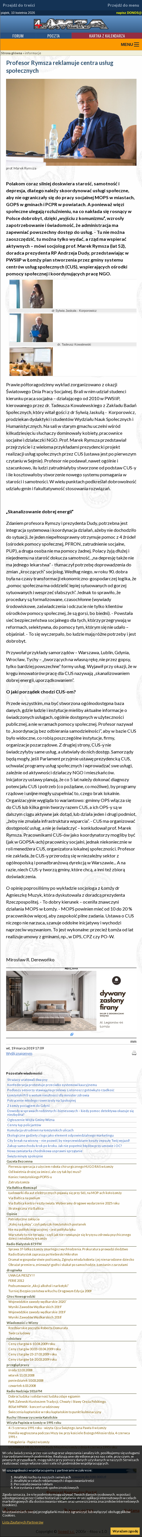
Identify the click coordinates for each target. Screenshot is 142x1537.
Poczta (53, 36)
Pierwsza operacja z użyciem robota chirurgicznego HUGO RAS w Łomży (60, 1166)
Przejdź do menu (123, 5)
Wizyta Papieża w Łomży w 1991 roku (34, 1422)
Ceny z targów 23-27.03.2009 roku (32, 1354)
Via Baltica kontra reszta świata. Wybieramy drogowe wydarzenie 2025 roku (63, 1203)
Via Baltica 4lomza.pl (22, 1187)
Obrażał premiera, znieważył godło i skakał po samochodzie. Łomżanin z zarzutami (68, 1264)
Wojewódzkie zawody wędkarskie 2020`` (37, 1301)
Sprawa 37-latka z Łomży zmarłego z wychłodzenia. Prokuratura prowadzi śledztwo (68, 1249)
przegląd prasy (18, 1365)
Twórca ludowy (19, 1333)
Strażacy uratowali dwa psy (27, 1079)
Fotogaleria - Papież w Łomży (29, 1442)
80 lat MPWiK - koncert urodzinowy (33, 1407)
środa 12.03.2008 (20, 1370)
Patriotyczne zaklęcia (24, 1219)
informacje (33, 53)
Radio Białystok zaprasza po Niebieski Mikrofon (43, 1254)
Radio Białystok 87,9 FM (24, 1244)
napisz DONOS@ (129, 12)
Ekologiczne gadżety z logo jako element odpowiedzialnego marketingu (60, 1135)
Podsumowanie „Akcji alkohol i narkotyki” (38, 1286)
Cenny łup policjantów (24, 1125)
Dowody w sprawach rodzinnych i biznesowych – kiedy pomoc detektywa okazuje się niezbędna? (70, 1112)
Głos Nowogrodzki (21, 1296)
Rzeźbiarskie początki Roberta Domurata (38, 1328)
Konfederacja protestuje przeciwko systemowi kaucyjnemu (52, 1085)
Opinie (12, 1214)
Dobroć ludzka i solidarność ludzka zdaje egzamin (44, 1396)
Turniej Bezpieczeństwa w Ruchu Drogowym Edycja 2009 (49, 1291)
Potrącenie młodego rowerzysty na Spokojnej (41, 1100)
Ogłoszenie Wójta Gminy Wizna (31, 1120)
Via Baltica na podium (24, 1198)
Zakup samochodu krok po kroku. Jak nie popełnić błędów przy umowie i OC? (64, 1146)
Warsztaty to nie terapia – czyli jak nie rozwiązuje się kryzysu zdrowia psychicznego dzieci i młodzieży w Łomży (69, 1236)
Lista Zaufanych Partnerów (22, 1522)
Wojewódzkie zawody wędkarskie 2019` (37, 1312)
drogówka (14, 1270)
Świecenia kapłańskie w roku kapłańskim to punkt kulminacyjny (54, 1412)
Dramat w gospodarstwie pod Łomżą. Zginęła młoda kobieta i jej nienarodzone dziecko (71, 1259)
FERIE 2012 (16, 1280)
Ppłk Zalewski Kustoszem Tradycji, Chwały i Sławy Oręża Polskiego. (57, 1401)
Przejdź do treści (19, 5)
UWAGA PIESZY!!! (21, 1275)
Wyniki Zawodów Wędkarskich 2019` (35, 1307)
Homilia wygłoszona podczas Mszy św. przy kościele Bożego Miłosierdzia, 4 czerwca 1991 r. (69, 1435)
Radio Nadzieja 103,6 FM (24, 1391)
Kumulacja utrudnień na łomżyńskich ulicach (40, 1130)
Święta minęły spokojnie (25, 1156)
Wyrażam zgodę (125, 1531)
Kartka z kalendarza (107, 36)
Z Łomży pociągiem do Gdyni (28, 1105)
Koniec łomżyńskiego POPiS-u (30, 1177)
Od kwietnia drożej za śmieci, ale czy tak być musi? (44, 1172)
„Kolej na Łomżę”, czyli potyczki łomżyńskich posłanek (47, 1224)
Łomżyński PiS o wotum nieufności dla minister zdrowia (48, 1095)
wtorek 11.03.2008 (21, 1375)
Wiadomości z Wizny (22, 1323)
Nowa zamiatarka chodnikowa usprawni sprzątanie (45, 1151)
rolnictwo (14, 1338)
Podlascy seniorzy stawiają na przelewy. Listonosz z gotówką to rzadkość (60, 1090)
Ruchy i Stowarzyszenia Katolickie (32, 1417)
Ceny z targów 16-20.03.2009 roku (32, 1359)
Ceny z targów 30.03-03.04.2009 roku (34, 1349)
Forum (17, 36)
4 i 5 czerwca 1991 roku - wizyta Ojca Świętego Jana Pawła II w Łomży (57, 1428)
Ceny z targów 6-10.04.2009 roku (31, 1344)
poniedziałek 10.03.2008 (25, 1380)
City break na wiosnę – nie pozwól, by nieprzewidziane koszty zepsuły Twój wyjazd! (68, 1140)
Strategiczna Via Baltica (26, 1208)
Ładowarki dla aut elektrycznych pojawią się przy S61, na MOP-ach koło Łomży (65, 1193)
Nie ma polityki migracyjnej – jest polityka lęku (42, 1229)
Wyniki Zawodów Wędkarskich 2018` (35, 1317)
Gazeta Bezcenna (20, 1161)
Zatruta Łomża (18, 1182)
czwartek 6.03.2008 (22, 1385)
